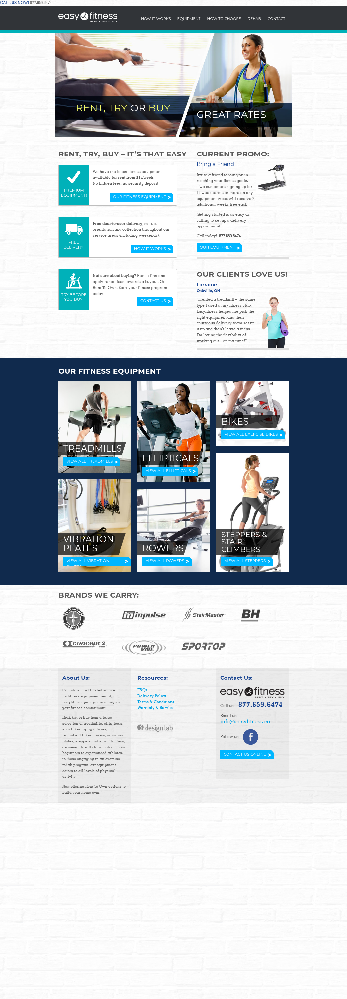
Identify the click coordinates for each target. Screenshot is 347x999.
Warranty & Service (155, 708)
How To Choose (224, 18)
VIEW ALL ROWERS (165, 560)
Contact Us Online (245, 754)
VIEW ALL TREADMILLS (90, 461)
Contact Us (153, 300)
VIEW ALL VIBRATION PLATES (88, 562)
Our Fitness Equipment (139, 196)
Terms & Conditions (155, 702)
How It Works (156, 18)
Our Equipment (217, 247)
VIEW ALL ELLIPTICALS (168, 470)
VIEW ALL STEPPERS (245, 560)
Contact (276, 18)
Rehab (254, 18)
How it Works (150, 248)
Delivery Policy (151, 696)
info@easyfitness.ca (245, 722)
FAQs (142, 690)
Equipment (189, 18)
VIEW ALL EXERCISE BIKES (251, 434)
